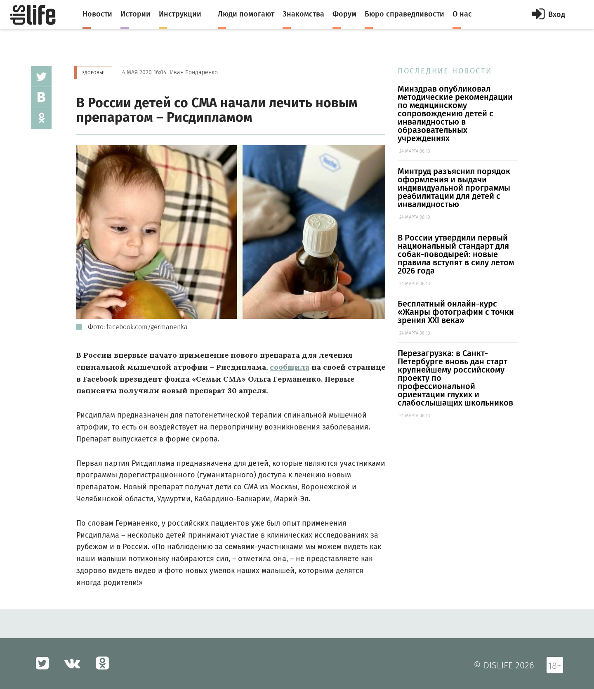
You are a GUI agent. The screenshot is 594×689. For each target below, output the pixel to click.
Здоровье (93, 73)
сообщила (289, 367)
